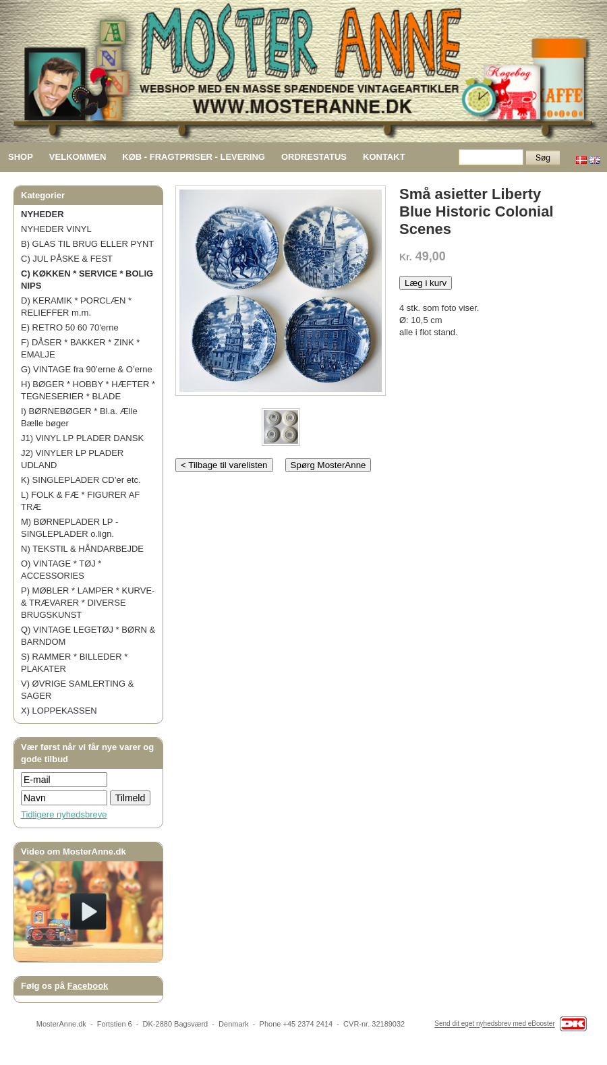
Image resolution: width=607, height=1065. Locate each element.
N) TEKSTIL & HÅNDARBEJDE (82, 549)
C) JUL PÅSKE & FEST (67, 259)
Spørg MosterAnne (328, 465)
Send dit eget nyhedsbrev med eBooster (494, 1024)
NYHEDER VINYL (56, 229)
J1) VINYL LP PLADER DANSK (82, 438)
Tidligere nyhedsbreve (64, 814)
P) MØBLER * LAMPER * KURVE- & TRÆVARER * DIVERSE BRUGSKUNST (87, 602)
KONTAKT (384, 157)
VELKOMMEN (78, 157)
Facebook (88, 986)
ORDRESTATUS (314, 157)
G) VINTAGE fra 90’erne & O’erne (86, 369)
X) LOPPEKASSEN (59, 711)
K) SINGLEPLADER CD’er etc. (81, 480)
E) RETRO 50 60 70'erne (70, 327)
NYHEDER (42, 214)
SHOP (20, 157)
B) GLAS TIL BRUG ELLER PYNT (87, 244)
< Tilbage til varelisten (224, 465)
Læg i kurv (425, 283)
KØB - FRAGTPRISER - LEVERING (193, 157)
